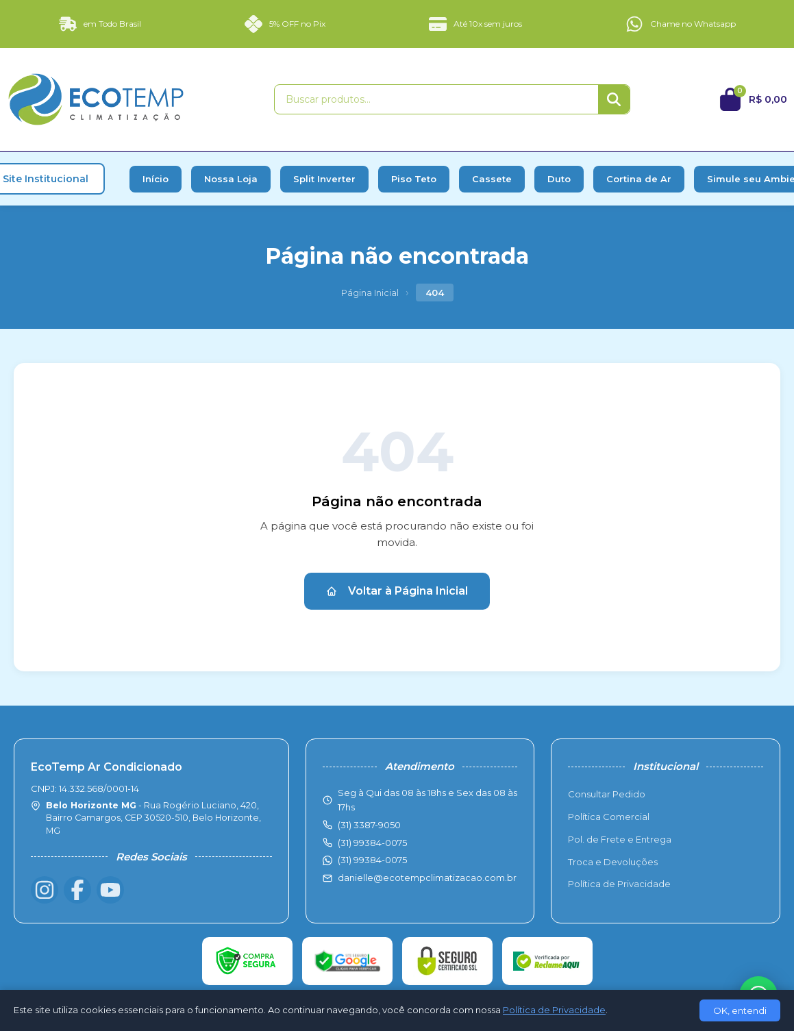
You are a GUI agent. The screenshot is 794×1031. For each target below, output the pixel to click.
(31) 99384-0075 (372, 859)
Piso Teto (413, 178)
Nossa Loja (231, 178)
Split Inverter (324, 178)
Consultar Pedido (606, 793)
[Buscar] (614, 99)
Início (155, 178)
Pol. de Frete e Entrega (619, 839)
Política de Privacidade (619, 883)
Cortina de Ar (638, 178)
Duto (559, 178)
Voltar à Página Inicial (397, 590)
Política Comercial (608, 816)
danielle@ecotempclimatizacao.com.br (427, 877)
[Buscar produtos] (436, 99)
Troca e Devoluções (613, 861)
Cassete (492, 178)
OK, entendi (740, 1010)
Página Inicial (370, 292)
